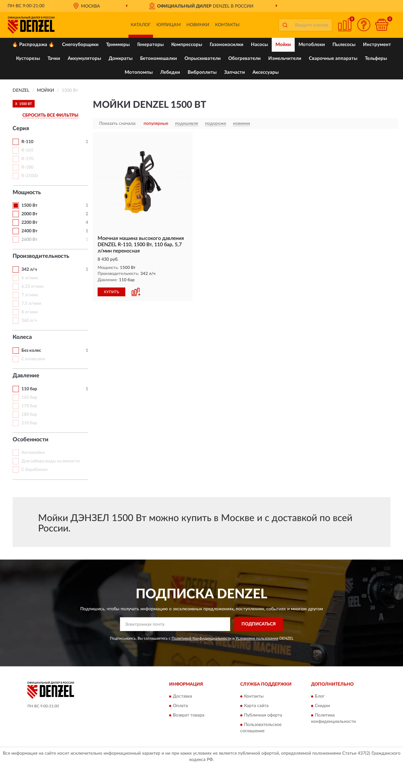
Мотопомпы (139, 72)
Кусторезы (28, 58)
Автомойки (33, 452)
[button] (364, 24)
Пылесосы (343, 44)
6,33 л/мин (32, 286)
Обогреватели (244, 58)
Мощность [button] (27, 192)
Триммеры (118, 44)
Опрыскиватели (202, 58)
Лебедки (170, 72)
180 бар (29, 414)
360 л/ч (29, 320)
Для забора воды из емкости (50, 461)
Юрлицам (168, 25)
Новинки (197, 25)
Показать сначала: (117, 123)
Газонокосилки (226, 44)
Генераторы (150, 44)
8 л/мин (29, 312)
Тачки (54, 58)
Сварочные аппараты (333, 58)
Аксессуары (266, 72)
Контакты (227, 25)
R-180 (27, 167)
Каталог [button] (141, 25)
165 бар (29, 397)
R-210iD (29, 176)
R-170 (27, 159)
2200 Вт (29, 222)
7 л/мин (29, 295)
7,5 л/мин (31, 303)
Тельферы (376, 58)
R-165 (27, 150)
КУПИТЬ (111, 292)
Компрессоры (186, 44)
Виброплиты (202, 72)
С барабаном (34, 469)
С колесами (33, 359)
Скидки (322, 706)
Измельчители (284, 58)
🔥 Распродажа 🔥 (33, 44)
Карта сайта (256, 706)
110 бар (29, 389)
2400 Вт (29, 231)
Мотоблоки (311, 44)
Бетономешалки (158, 58)
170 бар (29, 406)
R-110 (27, 142)
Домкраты (121, 58)
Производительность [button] (41, 256)
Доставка (182, 696)
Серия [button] (21, 128)
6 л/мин (29, 278)
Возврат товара (188, 715)
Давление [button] (26, 376)
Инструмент (377, 44)
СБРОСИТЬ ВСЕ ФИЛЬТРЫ (50, 115)
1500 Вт (29, 205)
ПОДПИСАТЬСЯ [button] (258, 624)
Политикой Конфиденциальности (201, 638)
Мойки (283, 44)
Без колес (31, 350)
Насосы (259, 44)
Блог (320, 696)
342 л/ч (29, 269)
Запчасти (234, 72)
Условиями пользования (257, 638)
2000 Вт (29, 214)
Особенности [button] (30, 440)
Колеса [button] (22, 337)
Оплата (180, 706)
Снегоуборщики (80, 44)
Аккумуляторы (84, 58)
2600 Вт (29, 239)
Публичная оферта (263, 715)
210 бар (29, 423)
